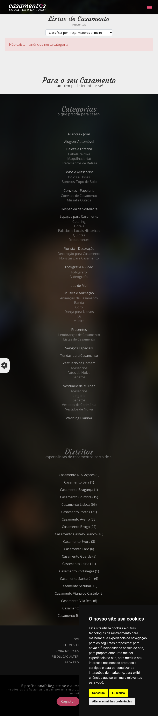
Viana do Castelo (88, 593)
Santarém (88, 578)
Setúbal (88, 586)
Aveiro (88, 519)
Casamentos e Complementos (27, 8)
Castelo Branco (88, 534)
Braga (88, 526)
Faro (88, 549)
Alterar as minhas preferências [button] (112, 701)
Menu (149, 5)
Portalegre (88, 571)
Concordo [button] (98, 693)
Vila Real (88, 601)
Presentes (79, 25)
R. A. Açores (88, 475)
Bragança (88, 489)
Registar (68, 701)
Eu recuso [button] (118, 693)
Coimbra (88, 497)
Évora (88, 541)
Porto (88, 512)
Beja (88, 482)
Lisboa (88, 504)
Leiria (88, 563)
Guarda (88, 556)
